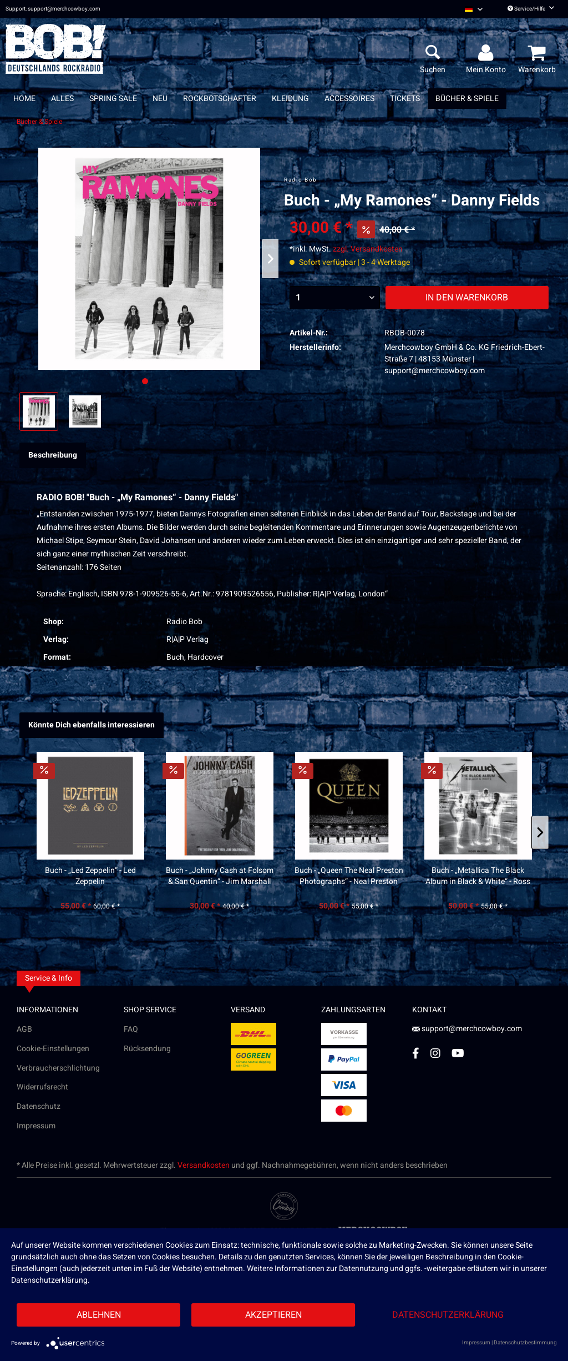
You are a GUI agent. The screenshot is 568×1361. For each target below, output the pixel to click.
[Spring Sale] (113, 98)
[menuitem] (473, 9)
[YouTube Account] (458, 1053)
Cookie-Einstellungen (53, 1048)
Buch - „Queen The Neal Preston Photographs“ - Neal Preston (349, 876)
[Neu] (160, 98)
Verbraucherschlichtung (58, 1068)
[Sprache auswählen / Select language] (474, 9)
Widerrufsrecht (42, 1087)
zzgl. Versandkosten (368, 249)
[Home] (24, 98)
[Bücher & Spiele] (467, 98)
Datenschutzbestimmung (525, 1343)
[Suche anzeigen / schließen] (432, 53)
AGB (24, 1029)
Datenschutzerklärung (448, 1315)
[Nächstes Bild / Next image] (158, 381)
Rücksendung (147, 1048)
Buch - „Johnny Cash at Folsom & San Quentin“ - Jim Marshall (219, 876)
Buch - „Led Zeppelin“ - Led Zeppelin (90, 876)
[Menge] (335, 297)
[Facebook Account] (415, 1053)
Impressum (36, 1126)
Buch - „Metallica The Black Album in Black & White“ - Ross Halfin (477, 876)
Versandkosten (204, 1165)
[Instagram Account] (435, 1053)
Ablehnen (99, 1315)
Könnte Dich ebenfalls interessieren (91, 725)
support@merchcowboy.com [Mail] (467, 1028)
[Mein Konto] (487, 53)
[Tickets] (405, 98)
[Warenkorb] (538, 53)
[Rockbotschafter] (219, 98)
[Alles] (62, 98)
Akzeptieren (273, 1315)
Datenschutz (38, 1106)
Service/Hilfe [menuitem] (531, 9)
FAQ (131, 1029)
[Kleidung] (290, 98)
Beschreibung (52, 455)
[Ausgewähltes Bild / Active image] (145, 381)
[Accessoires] (349, 98)
